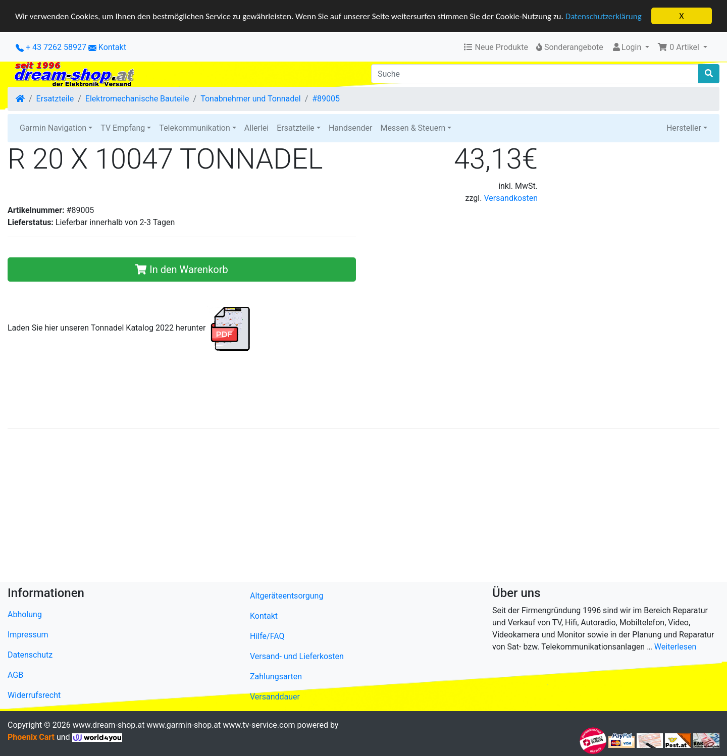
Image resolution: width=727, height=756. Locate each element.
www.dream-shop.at (109, 725)
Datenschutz (30, 655)
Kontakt (112, 47)
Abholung (25, 614)
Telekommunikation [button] (194, 128)
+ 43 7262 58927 (51, 47)
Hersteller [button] (683, 128)
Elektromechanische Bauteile (137, 98)
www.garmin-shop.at (183, 725)
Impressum (28, 634)
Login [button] (627, 47)
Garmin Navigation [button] (53, 128)
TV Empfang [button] (122, 128)
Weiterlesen (675, 647)
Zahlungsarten (276, 676)
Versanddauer (275, 696)
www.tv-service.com (259, 725)
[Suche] (535, 73)
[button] (682, 47)
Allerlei (256, 128)
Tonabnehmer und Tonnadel (250, 98)
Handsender (350, 128)
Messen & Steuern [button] (412, 128)
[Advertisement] (310, 507)
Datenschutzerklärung (603, 16)
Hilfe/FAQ (267, 636)
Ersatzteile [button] (296, 128)
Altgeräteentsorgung (286, 596)
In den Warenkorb (181, 269)
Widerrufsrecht (34, 695)
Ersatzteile (55, 98)
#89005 (326, 98)
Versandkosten (511, 198)
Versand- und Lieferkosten (297, 656)
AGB (15, 675)
